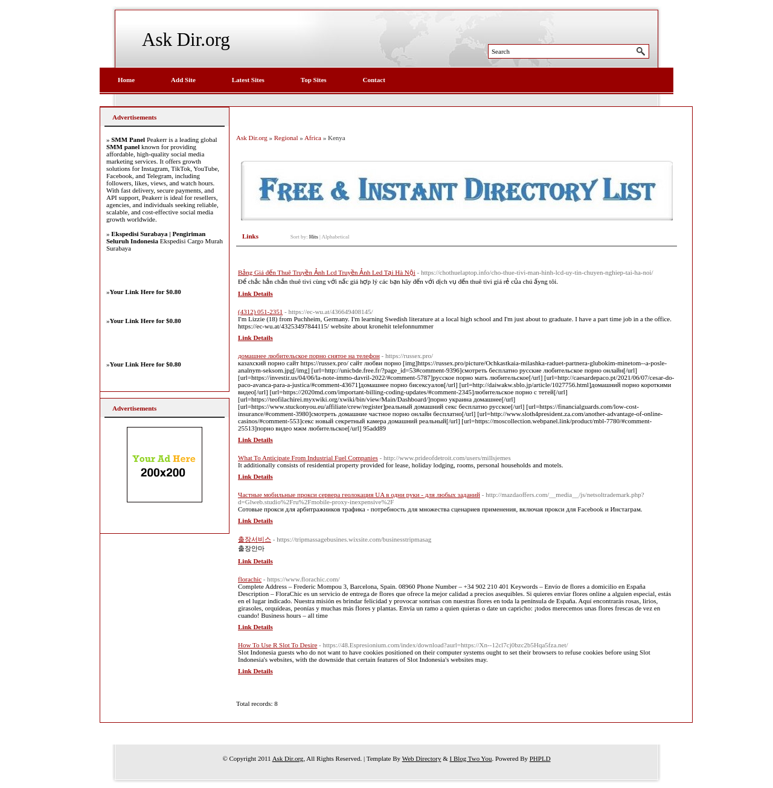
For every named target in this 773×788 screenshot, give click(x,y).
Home (126, 79)
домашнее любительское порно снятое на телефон (309, 355)
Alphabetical (336, 237)
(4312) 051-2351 (260, 311)
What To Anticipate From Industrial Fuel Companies (308, 457)
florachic (249, 579)
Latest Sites (248, 79)
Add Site (183, 79)
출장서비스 (254, 539)
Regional (286, 137)
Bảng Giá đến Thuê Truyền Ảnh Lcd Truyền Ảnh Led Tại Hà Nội (326, 272)
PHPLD (540, 758)
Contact (374, 79)
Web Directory (421, 758)
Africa (312, 137)
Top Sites (314, 79)
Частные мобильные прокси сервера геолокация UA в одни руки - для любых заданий (359, 494)
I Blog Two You (470, 758)
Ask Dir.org (186, 39)
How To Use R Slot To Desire (277, 645)
